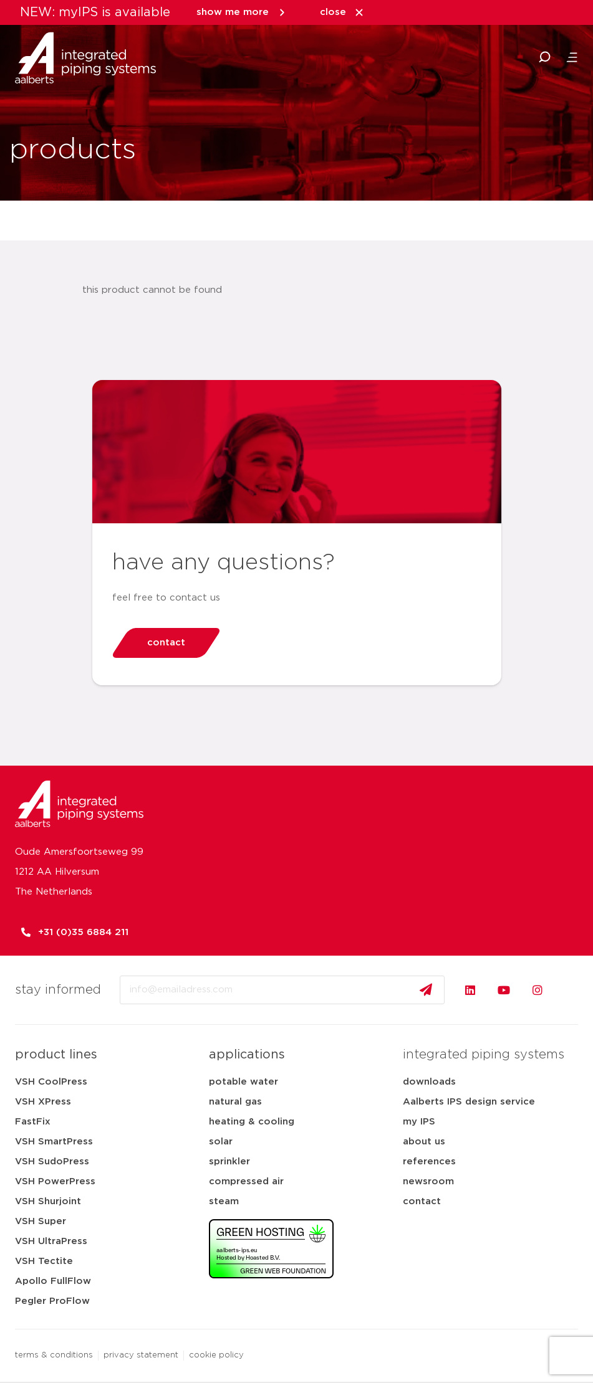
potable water (243, 1081)
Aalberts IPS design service (469, 1101)
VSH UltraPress (51, 1241)
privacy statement (141, 1355)
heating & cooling (251, 1121)
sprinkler (229, 1161)
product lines (56, 1054)
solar (221, 1141)
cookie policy (216, 1355)
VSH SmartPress (54, 1141)
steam (224, 1201)
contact (422, 1201)
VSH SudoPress (52, 1161)
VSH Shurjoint (48, 1201)
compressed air (246, 1181)
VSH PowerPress (55, 1181)
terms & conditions (54, 1355)
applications (247, 1054)
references (429, 1161)
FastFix (33, 1121)
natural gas (235, 1101)
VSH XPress (43, 1101)
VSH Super (40, 1221)
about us (424, 1141)
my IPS (419, 1121)
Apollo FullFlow (53, 1281)
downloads (429, 1081)
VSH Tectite (44, 1261)
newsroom (428, 1181)
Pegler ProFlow (52, 1301)
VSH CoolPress (51, 1081)
